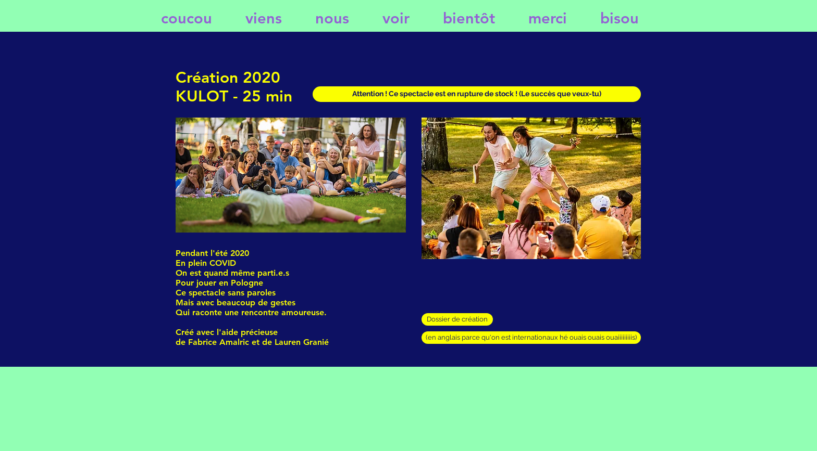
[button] (477, 94)
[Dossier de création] (457, 319)
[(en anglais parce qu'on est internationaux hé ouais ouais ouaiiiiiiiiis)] (531, 337)
